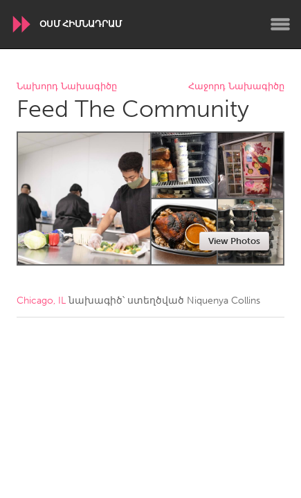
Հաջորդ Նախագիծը (236, 86)
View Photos (234, 241)
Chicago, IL (41, 300)
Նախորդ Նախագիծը (67, 86)
